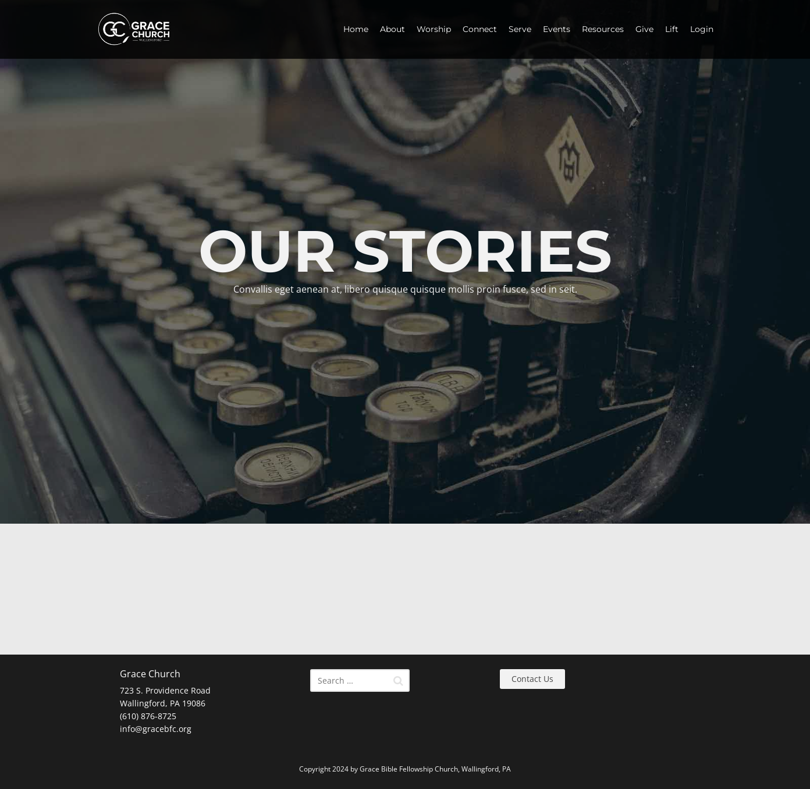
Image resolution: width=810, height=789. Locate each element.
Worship (434, 29)
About (392, 29)
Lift (671, 29)
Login (701, 29)
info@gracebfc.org (155, 728)
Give (644, 29)
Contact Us (532, 678)
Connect (480, 29)
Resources (603, 29)
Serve (520, 29)
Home (355, 29)
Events (556, 29)
